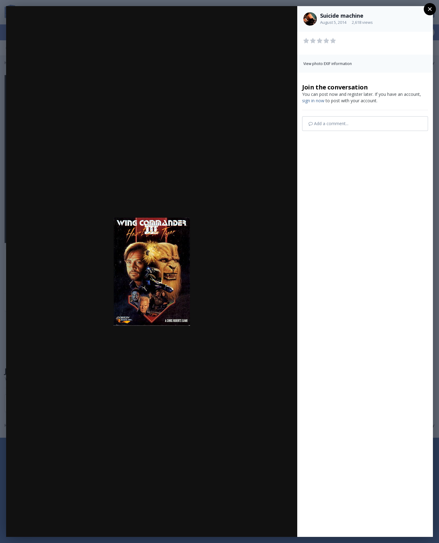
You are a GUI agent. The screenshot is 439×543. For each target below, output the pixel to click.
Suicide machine (341, 15)
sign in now (313, 100)
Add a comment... (328, 123)
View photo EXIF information (327, 63)
